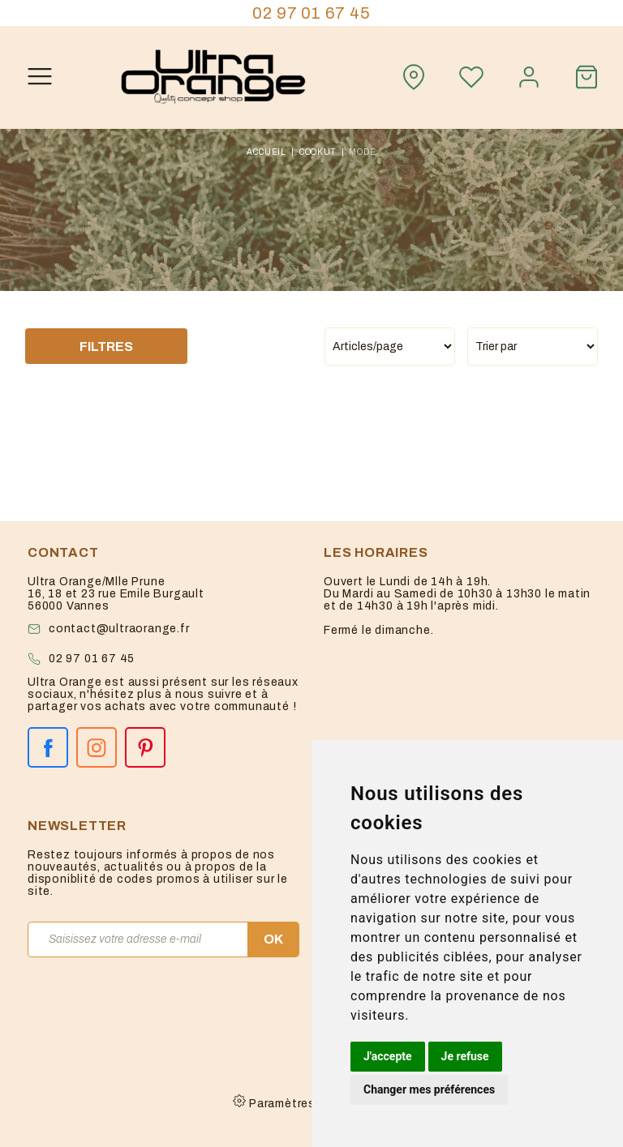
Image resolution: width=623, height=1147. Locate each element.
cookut (318, 152)
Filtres (106, 346)
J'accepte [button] (387, 1056)
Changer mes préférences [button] (429, 1089)
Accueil (266, 152)
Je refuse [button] (465, 1056)
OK (273, 939)
